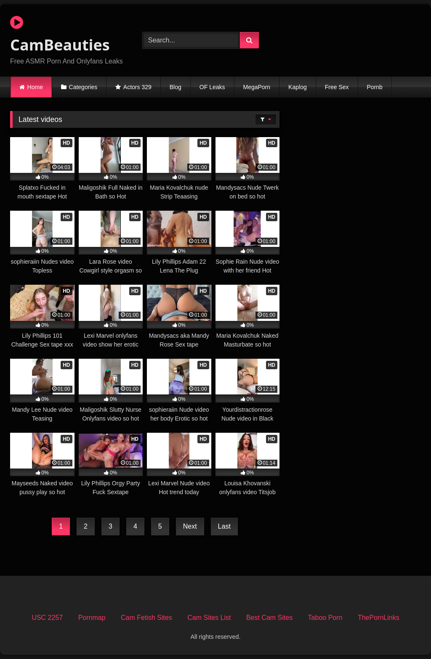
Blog (175, 87)
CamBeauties (60, 35)
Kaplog (297, 87)
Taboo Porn (325, 617)
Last (224, 526)
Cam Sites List (209, 617)
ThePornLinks (378, 617)
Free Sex (337, 87)
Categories (83, 87)
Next (190, 526)
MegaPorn (257, 87)
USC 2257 (47, 617)
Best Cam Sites (269, 617)
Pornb (375, 87)
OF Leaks (212, 87)
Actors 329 (137, 87)
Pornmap (92, 617)
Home (35, 87)
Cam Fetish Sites (146, 617)
